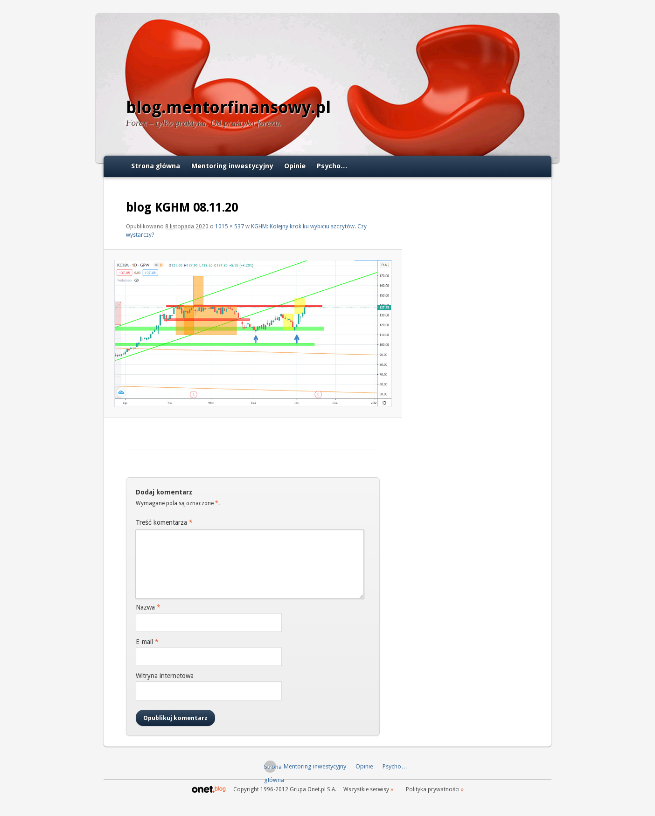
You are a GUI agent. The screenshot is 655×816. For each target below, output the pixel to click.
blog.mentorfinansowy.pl (228, 107)
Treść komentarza (164, 522)
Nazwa (148, 607)
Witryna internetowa (165, 675)
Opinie (295, 166)
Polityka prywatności (433, 789)
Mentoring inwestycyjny (232, 166)
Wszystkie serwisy (366, 789)
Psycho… (332, 166)
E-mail (147, 641)
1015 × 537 (229, 226)
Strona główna (155, 166)
